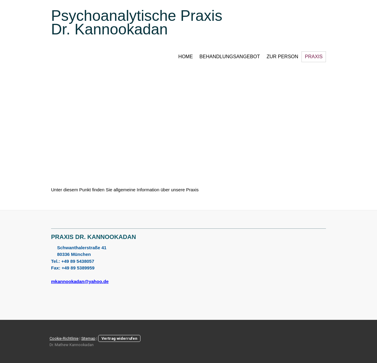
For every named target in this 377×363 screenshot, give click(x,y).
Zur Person (282, 56)
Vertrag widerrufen (119, 338)
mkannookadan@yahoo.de (80, 281)
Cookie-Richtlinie (64, 338)
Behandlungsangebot (229, 56)
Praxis (314, 56)
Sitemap (88, 338)
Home (185, 56)
